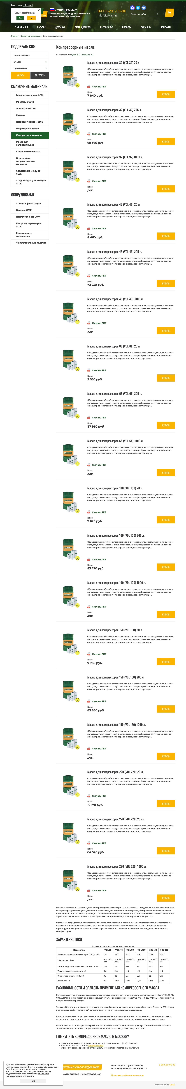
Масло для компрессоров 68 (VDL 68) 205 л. (114, 393)
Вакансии (146, 27)
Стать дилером (83, 27)
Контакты (166, 27)
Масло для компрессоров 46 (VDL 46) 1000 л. (115, 299)
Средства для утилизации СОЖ (31, 182)
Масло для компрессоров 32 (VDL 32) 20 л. (113, 62)
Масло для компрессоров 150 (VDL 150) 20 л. (115, 630)
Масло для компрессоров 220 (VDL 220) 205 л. (116, 819)
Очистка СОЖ (24, 210)
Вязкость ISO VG (22, 55)
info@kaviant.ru (95, 1045)
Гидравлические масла (29, 122)
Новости (126, 27)
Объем (17, 62)
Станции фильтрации (28, 203)
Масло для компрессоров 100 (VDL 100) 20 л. (115, 488)
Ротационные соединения (24, 234)
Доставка (60, 27)
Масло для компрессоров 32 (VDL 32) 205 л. (114, 109)
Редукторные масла (27, 128)
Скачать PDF (99, 86)
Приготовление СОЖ (28, 217)
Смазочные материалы (31, 36)
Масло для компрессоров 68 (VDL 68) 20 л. (113, 346)
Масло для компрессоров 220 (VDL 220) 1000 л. (116, 866)
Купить (166, 94)
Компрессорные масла (29, 135)
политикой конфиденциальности (27, 1075)
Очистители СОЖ (26, 108)
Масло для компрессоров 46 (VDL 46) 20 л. (113, 204)
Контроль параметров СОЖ (28, 225)
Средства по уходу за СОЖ (28, 172)
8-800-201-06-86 (112, 11)
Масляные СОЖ (25, 102)
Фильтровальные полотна (31, 243)
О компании (21, 27)
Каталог (41, 27)
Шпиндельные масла (28, 151)
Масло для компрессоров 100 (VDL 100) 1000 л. (116, 582)
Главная (14, 36)
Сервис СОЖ (106, 27)
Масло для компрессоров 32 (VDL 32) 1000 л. (115, 157)
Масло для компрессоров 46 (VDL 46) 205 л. (114, 251)
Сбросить (40, 75)
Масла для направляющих (25, 143)
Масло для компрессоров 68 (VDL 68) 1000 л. (115, 440)
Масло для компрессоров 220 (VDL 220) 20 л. (115, 771)
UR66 (172, 1085)
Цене (73, 55)
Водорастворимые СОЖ (29, 95)
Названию (85, 55)
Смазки (20, 115)
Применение (20, 68)
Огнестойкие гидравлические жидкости (25, 161)
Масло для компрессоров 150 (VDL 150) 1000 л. (116, 724)
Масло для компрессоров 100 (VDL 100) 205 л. (116, 535)
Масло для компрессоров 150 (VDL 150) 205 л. (115, 677)
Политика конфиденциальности (127, 1075)
